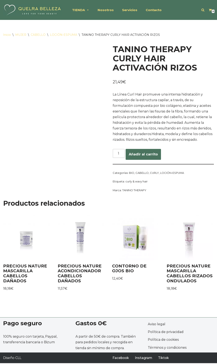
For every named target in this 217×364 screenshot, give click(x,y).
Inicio (7, 35)
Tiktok (164, 359)
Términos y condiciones (167, 348)
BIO (131, 173)
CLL (18, 359)
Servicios (129, 10)
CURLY (154, 173)
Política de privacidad (166, 333)
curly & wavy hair (136, 182)
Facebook (121, 359)
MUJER (20, 35)
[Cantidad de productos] (119, 154)
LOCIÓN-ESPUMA (63, 35)
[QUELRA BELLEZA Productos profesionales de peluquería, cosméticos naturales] (32, 10)
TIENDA (80, 10)
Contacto (154, 10)
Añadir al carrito (143, 155)
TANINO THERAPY (134, 191)
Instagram (144, 359)
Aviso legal (156, 325)
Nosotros (106, 10)
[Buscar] (202, 10)
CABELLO (38, 35)
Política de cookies (163, 340)
